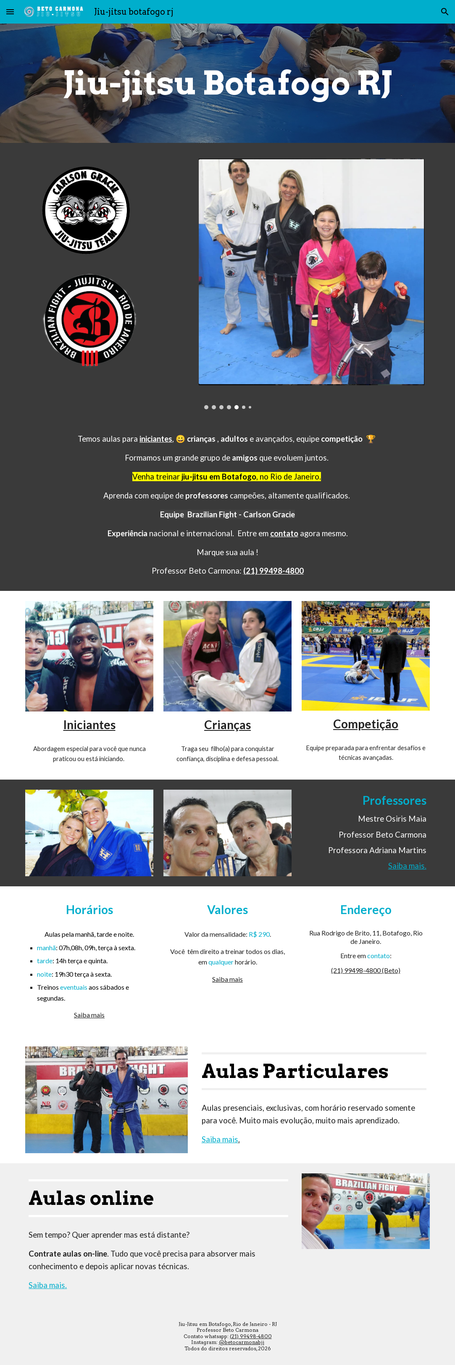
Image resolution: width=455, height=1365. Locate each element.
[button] (10, 11)
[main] (227, 83)
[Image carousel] (227, 281)
